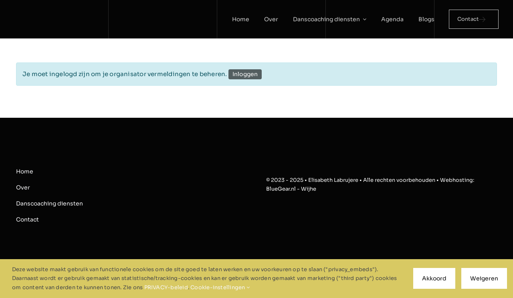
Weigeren (484, 278)
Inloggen (245, 74)
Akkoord (434, 278)
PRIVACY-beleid (166, 287)
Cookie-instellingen (220, 287)
